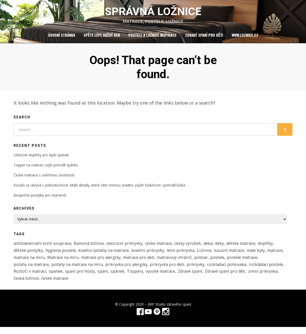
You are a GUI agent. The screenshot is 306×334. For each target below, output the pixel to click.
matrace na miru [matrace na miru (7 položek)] (49, 262)
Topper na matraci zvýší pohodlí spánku (46, 167)
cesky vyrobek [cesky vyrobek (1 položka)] (195, 246)
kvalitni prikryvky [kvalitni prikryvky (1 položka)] (154, 254)
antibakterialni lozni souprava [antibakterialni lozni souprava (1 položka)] (44, 246)
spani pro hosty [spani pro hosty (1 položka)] (121, 277)
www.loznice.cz (245, 37)
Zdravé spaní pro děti (204, 37)
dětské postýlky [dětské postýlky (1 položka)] (29, 254)
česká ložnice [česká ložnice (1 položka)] (105, 285)
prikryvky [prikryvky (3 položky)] (204, 269)
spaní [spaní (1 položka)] (144, 277)
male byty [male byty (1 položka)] (267, 254)
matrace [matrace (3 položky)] (22, 262)
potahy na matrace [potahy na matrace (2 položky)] (32, 269)
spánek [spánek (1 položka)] (160, 277)
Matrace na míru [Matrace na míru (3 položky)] (85, 262)
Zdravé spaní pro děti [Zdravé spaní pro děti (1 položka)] (35, 285)
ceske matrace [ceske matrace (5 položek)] (164, 246)
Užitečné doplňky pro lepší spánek (41, 157)
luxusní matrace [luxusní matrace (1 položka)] (238, 254)
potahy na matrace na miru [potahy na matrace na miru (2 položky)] (81, 269)
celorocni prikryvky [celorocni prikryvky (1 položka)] (128, 246)
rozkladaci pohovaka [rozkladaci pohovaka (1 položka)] (237, 269)
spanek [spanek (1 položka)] (96, 277)
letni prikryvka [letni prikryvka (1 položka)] (188, 254)
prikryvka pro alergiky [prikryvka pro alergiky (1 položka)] (133, 269)
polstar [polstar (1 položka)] (231, 262)
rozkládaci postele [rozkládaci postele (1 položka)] (32, 277)
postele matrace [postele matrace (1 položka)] (274, 262)
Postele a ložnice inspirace (152, 37)
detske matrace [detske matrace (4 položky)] (250, 246)
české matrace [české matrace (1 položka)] (135, 285)
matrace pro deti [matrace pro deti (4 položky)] (165, 262)
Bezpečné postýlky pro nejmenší (40, 198)
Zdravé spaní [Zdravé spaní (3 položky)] (235, 277)
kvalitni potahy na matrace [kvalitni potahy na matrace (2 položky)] (107, 254)
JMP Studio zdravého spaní (169, 311)
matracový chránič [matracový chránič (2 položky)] (203, 262)
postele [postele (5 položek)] (248, 262)
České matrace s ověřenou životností (44, 177)
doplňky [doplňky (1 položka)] (277, 246)
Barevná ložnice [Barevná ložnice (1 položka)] (91, 246)
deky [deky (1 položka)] (228, 246)
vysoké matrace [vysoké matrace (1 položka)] (204, 277)
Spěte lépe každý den (102, 37)
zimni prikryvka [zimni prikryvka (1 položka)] (74, 285)
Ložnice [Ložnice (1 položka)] (212, 254)
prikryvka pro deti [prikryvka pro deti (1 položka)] (175, 269)
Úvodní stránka (61, 37)
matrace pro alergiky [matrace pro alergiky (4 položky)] (125, 262)
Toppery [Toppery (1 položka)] (178, 277)
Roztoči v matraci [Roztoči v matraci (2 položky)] (69, 277)
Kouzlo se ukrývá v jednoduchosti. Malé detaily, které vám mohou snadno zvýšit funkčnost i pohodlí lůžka (99, 187)
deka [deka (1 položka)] (216, 246)
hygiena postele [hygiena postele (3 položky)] (63, 254)
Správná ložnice (153, 13)
